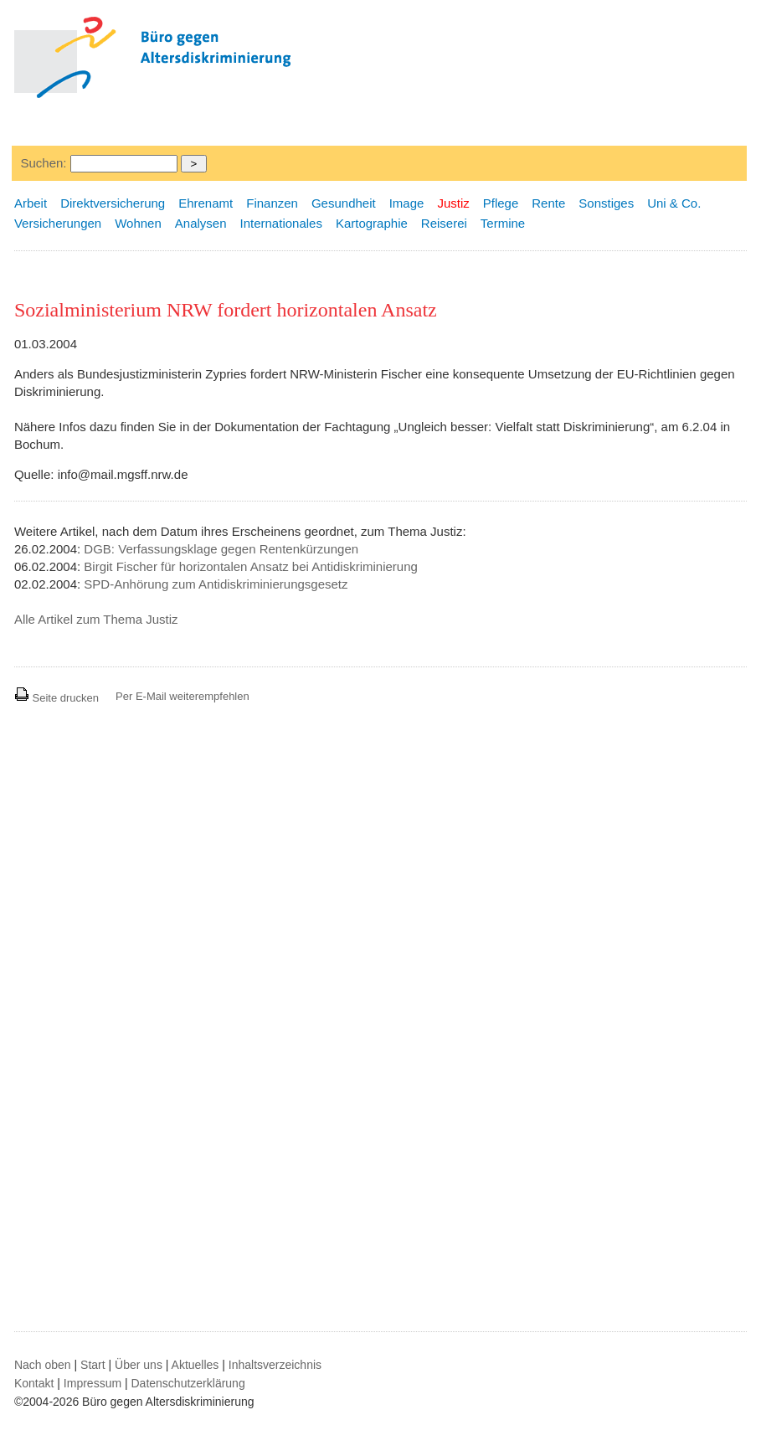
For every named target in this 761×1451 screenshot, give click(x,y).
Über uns (138, 1364)
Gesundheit (343, 203)
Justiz (453, 203)
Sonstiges (606, 203)
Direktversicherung (112, 203)
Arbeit (30, 203)
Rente (548, 203)
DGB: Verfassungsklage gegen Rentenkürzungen (221, 549)
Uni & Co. (674, 203)
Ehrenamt (205, 203)
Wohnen (138, 223)
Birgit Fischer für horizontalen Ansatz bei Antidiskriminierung (251, 566)
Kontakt (34, 1383)
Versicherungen (57, 223)
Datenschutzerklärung (188, 1383)
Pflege (501, 203)
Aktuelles (195, 1364)
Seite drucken (56, 698)
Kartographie (372, 223)
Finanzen (272, 203)
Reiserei (444, 223)
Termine (503, 223)
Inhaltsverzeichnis (275, 1364)
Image (406, 203)
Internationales (281, 223)
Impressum (92, 1383)
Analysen (201, 223)
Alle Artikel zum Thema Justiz (96, 619)
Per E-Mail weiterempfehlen (182, 696)
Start (92, 1364)
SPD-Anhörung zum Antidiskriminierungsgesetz (215, 584)
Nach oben (42, 1364)
